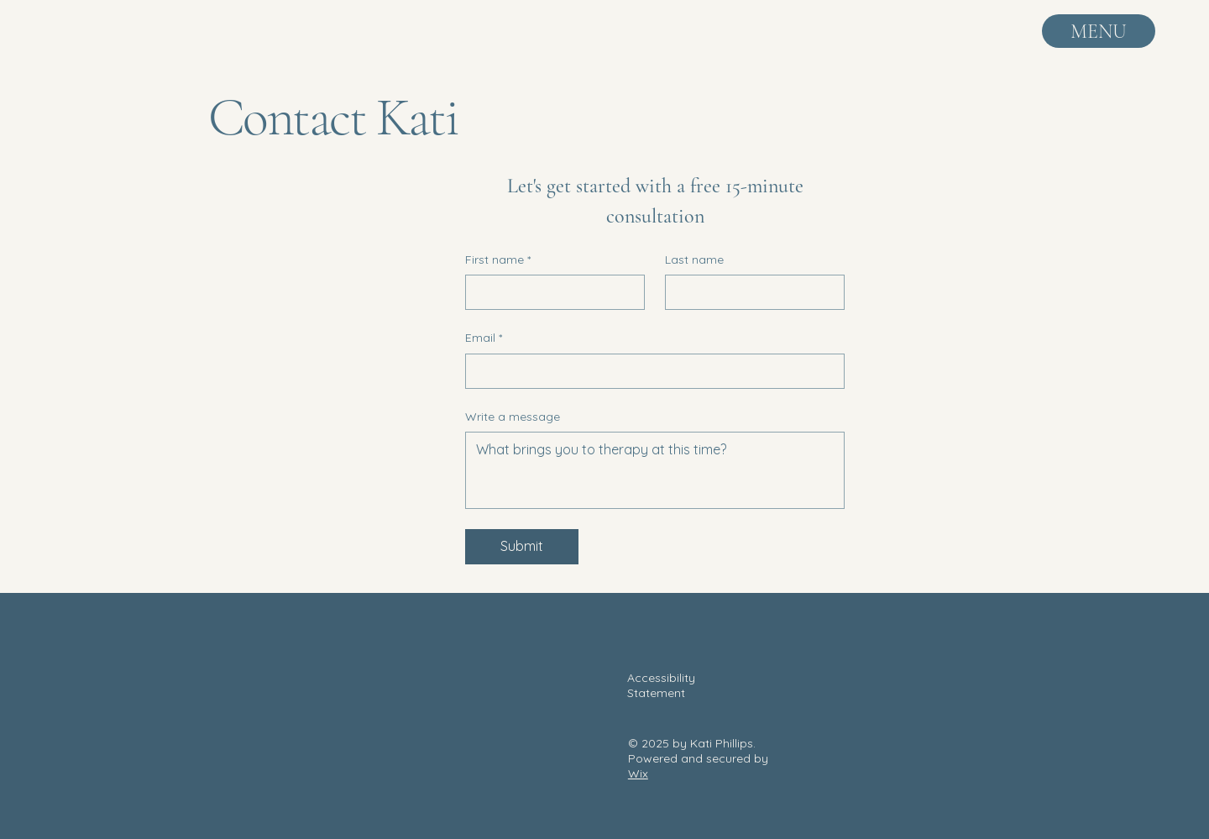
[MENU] (1098, 31)
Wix (638, 773)
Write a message (512, 416)
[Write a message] (655, 470)
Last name (694, 259)
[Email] (650, 371)
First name (498, 260)
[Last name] (750, 292)
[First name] (550, 292)
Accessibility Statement (661, 685)
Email (483, 338)
